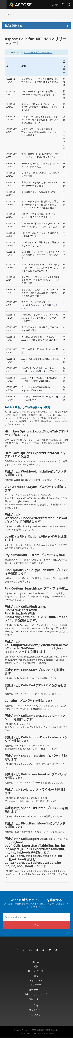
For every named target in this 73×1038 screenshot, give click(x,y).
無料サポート (35, 989)
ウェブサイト (35, 1009)
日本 (55, 4)
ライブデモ (35, 985)
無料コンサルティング (36, 994)
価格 (36, 975)
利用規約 (39, 1033)
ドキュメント (35, 980)
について (35, 1014)
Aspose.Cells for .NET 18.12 (38, 52)
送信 (36, 924)
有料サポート (35, 998)
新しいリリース (35, 971)
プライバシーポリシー (27, 1033)
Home (8, 14)
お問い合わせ (49, 1033)
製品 (36, 966)
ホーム (35, 961)
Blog (36, 1005)
